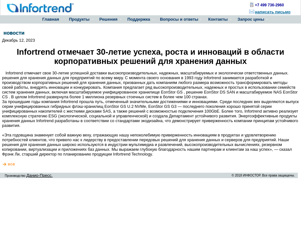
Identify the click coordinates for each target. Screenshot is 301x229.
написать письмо (273, 12)
